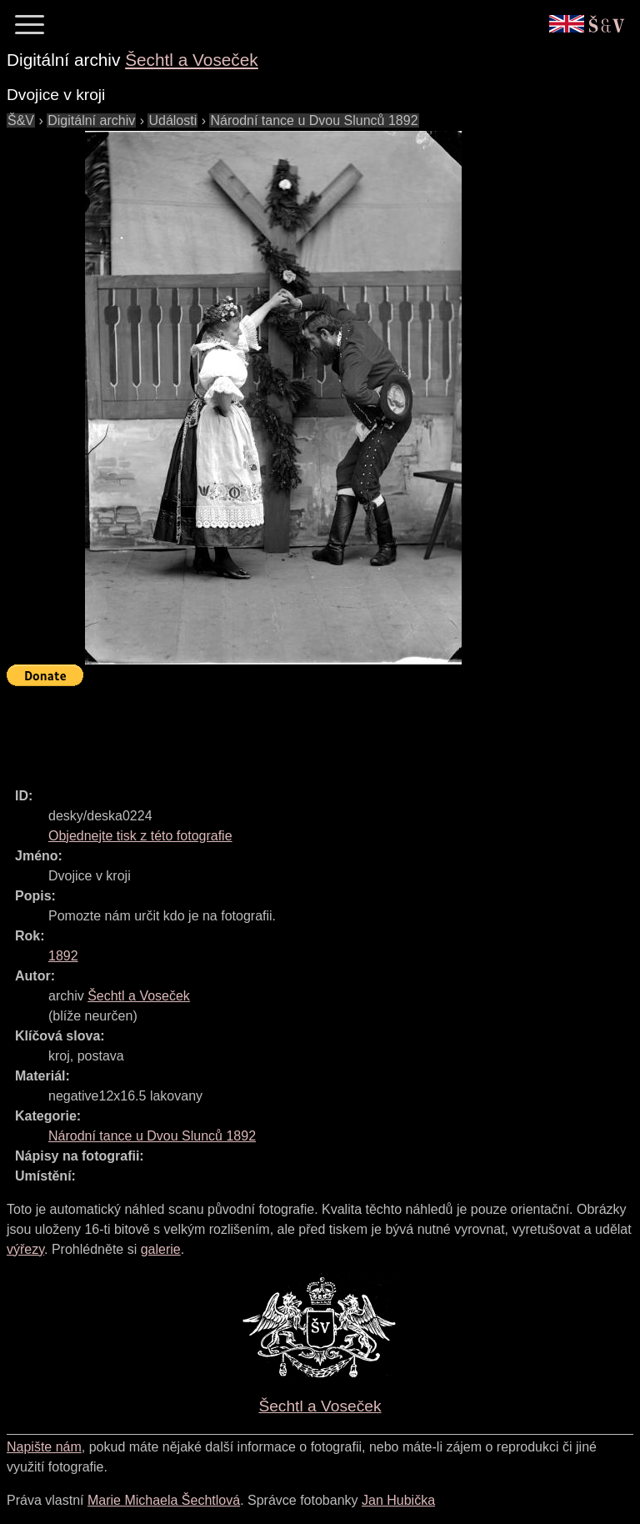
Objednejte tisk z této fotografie (140, 836)
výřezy (25, 1249)
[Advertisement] (310, 729)
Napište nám (44, 1447)
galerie (161, 1249)
